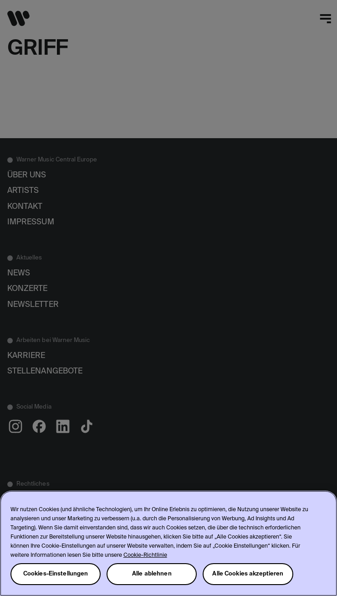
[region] (168, 543)
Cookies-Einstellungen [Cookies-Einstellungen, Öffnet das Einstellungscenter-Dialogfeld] (55, 574)
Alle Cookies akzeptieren (247, 574)
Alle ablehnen (152, 574)
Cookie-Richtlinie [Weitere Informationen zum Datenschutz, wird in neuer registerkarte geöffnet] (145, 555)
